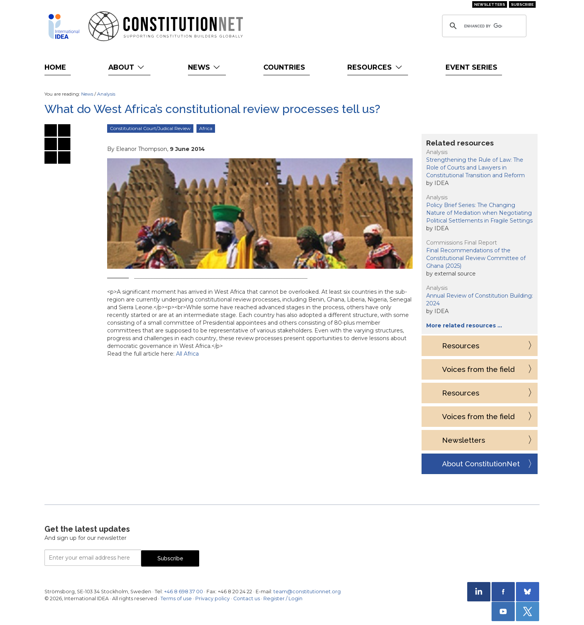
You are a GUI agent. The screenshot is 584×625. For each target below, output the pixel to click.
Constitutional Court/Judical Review (150, 128)
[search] (483, 26)
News (205, 67)
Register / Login (282, 598)
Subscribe (522, 4)
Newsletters (489, 4)
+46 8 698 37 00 (183, 591)
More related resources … (464, 325)
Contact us (246, 598)
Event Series (471, 67)
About (127, 67)
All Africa (187, 353)
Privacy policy (212, 598)
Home (55, 67)
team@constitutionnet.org (307, 591)
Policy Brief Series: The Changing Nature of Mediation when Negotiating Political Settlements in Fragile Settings (479, 213)
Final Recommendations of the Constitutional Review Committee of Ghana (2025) (476, 258)
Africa (205, 128)
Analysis (106, 94)
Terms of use (176, 598)
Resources (375, 67)
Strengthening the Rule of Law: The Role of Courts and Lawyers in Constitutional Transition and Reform (475, 167)
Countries (284, 67)
